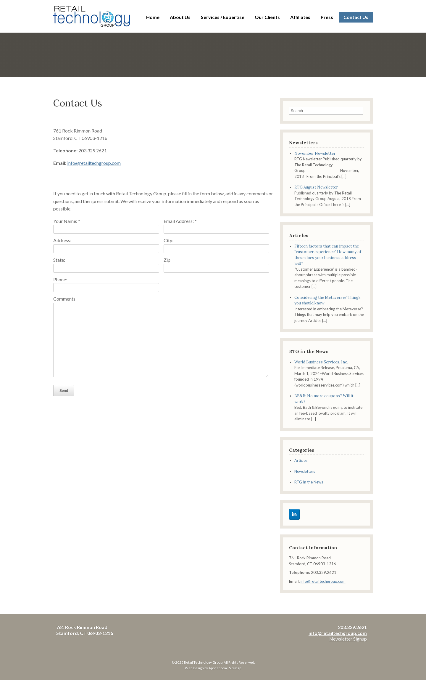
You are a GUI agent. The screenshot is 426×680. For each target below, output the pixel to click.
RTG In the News (308, 482)
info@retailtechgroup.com (94, 163)
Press (327, 17)
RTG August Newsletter (316, 187)
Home (152, 17)
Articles (300, 460)
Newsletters (304, 471)
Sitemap (235, 668)
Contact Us (355, 17)
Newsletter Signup (348, 638)
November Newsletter (314, 153)
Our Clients (267, 17)
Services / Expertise (222, 17)
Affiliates (300, 17)
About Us (180, 17)
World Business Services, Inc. (321, 362)
